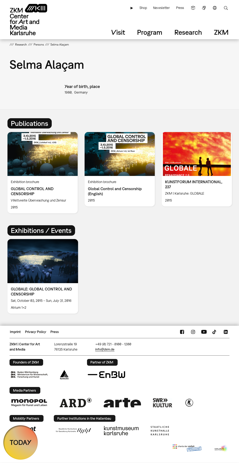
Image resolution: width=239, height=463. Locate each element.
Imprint (15, 332)
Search (225, 7)
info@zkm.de (104, 349)
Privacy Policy (35, 332)
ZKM (221, 32)
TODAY (21, 442)
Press (180, 8)
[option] (42, 172)
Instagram (193, 331)
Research (188, 32)
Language (214, 7)
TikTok (214, 331)
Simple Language (193, 7)
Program (149, 32)
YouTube (204, 331)
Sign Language (204, 7)
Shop (143, 8)
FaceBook (182, 331)
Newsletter (161, 8)
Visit (118, 32)
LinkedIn (225, 331)
